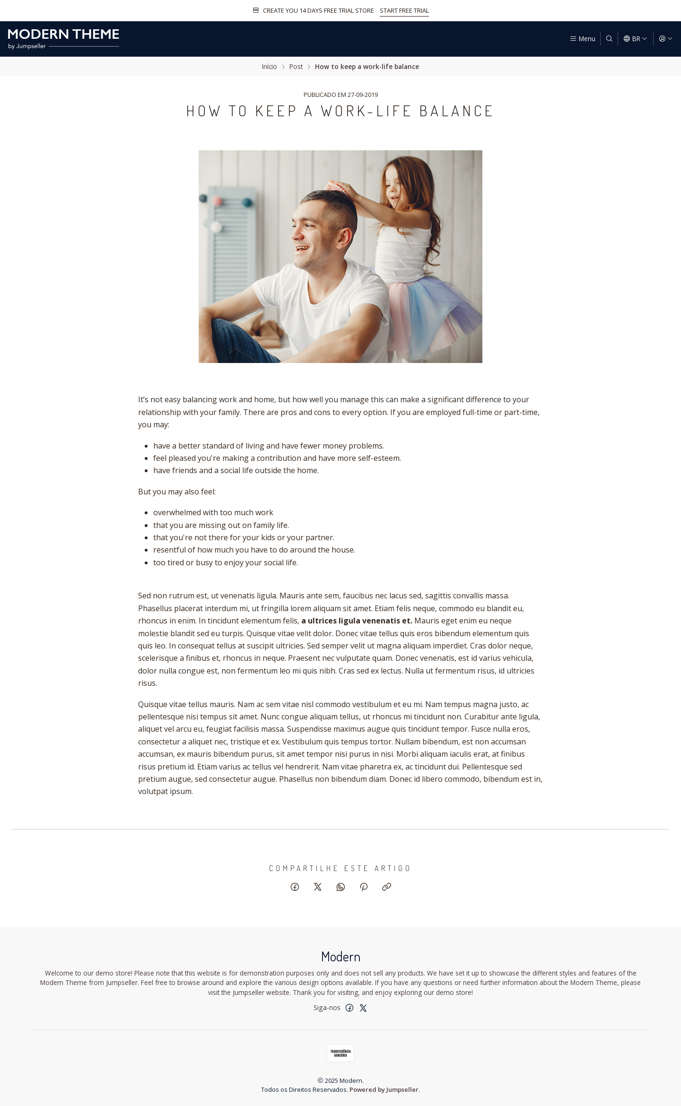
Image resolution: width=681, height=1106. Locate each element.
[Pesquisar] (609, 38)
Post (296, 66)
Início (269, 66)
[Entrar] (665, 38)
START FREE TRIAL (404, 10)
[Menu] (582, 38)
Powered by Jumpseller (384, 1089)
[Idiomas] (635, 38)
